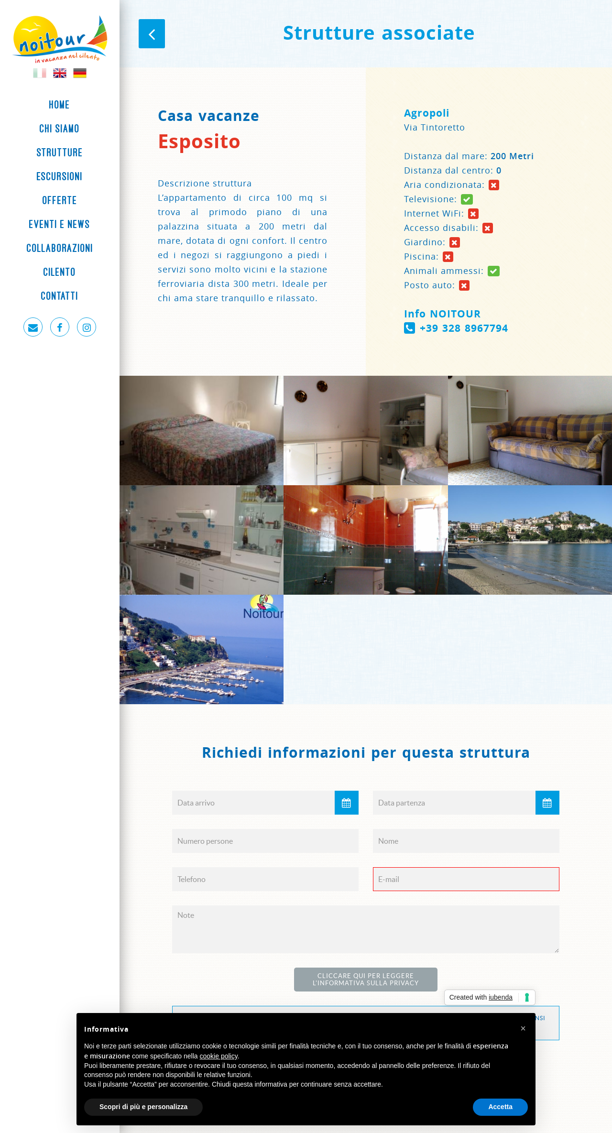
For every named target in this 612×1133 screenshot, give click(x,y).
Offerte (60, 200)
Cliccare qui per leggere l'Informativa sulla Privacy (366, 979)
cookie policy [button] (219, 1056)
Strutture (60, 152)
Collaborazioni (60, 248)
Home (59, 104)
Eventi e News (59, 224)
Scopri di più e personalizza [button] (143, 1107)
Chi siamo (60, 128)
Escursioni (60, 176)
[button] (523, 1028)
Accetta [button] (500, 1107)
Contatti (59, 296)
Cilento (60, 272)
